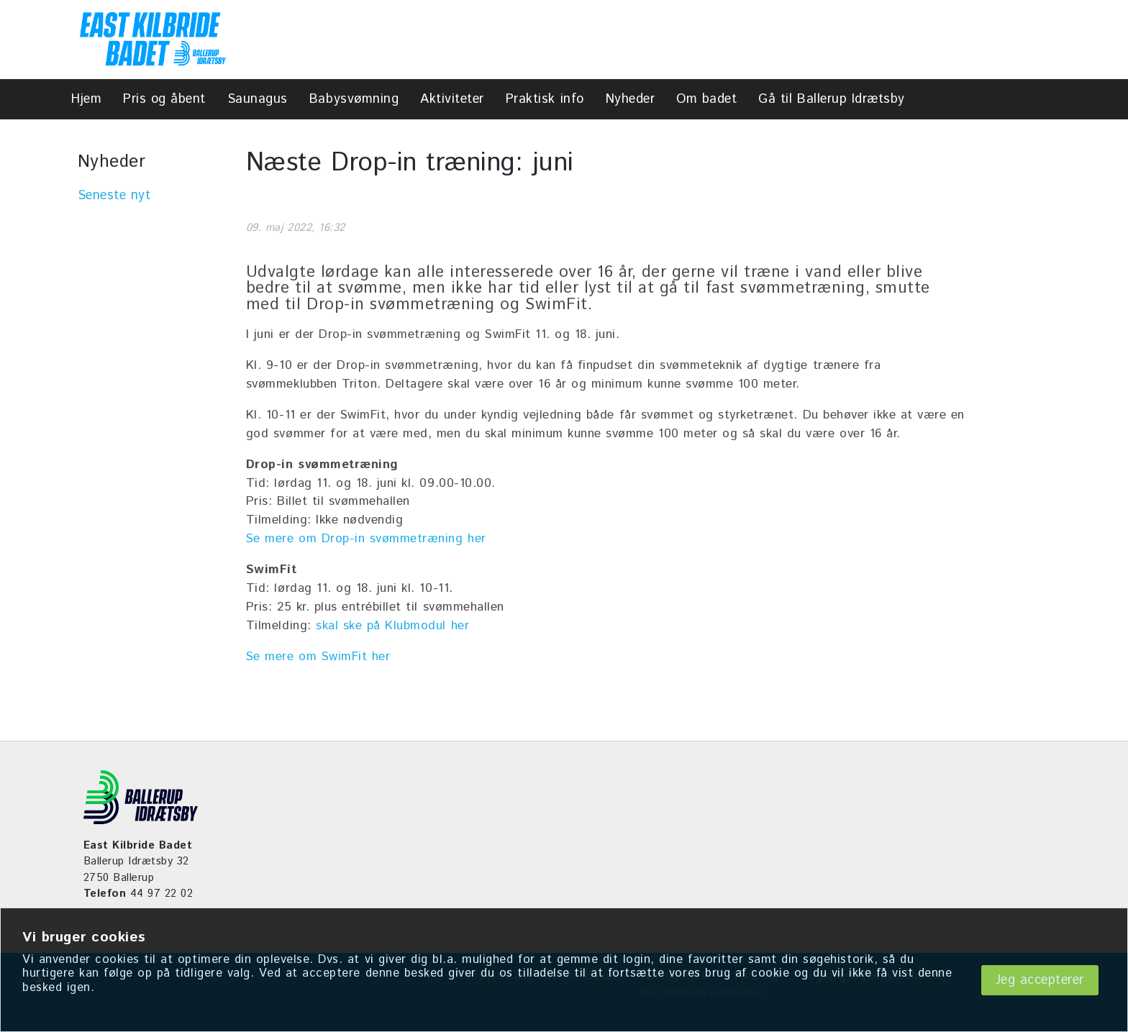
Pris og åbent (164, 99)
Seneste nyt (114, 195)
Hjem (86, 99)
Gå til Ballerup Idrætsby (831, 99)
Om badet (706, 99)
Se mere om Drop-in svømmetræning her (366, 538)
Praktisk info (545, 99)
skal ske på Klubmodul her (392, 625)
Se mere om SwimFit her (318, 656)
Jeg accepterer (1040, 980)
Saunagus (257, 99)
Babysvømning (354, 99)
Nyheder (630, 99)
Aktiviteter (452, 99)
